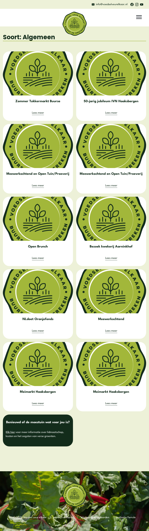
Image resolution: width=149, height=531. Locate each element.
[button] (139, 17)
